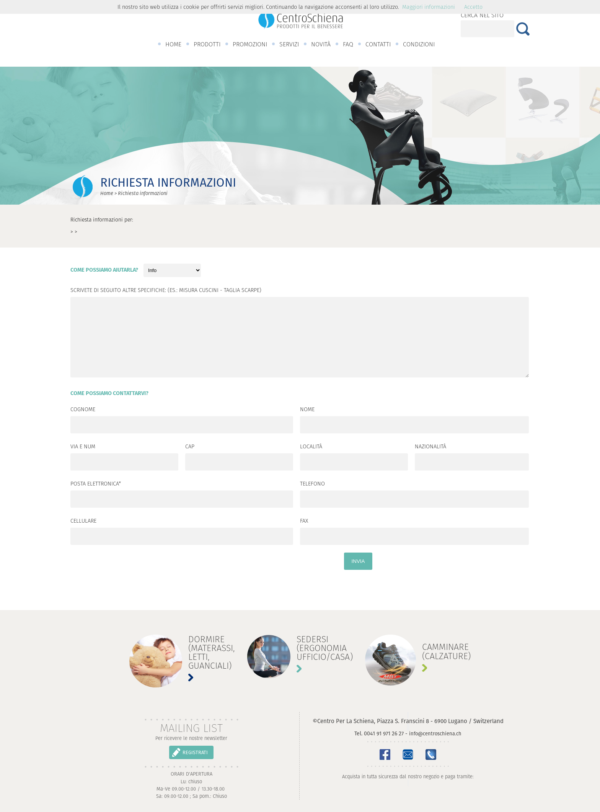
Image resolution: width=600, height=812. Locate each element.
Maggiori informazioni (428, 7)
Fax (304, 521)
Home (106, 193)
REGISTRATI (195, 752)
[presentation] (128, 579)
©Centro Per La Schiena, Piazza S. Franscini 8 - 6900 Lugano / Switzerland (408, 721)
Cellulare (83, 521)
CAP (189, 447)
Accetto (473, 7)
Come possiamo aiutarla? (104, 270)
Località (311, 447)
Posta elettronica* (95, 484)
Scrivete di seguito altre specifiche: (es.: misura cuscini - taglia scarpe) (165, 290)
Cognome (82, 410)
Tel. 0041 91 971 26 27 (379, 733)
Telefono (312, 484)
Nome (307, 410)
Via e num (82, 447)
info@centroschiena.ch (435, 733)
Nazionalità (430, 447)
